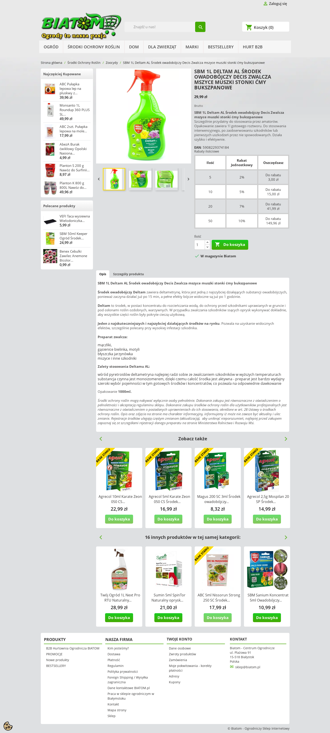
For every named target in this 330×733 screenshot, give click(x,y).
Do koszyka (230, 244)
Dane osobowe (180, 648)
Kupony (174, 682)
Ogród (51, 46)
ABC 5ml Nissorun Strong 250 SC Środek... (219, 598)
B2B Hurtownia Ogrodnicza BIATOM (72, 648)
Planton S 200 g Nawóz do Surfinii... (75, 167)
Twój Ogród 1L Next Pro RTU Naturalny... (120, 598)
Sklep (112, 716)
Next (284, 437)
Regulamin (116, 666)
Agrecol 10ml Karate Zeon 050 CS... (120, 499)
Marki (192, 46)
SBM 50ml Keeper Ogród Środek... (73, 235)
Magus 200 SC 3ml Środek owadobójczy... (218, 499)
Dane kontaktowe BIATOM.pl (129, 688)
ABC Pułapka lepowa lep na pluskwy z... (70, 88)
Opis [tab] (102, 274)
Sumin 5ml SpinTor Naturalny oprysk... (168, 598)
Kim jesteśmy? (118, 648)
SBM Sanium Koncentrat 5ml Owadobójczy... (268, 598)
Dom (134, 46)
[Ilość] (199, 245)
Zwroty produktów (182, 654)
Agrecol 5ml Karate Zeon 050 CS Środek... (169, 499)
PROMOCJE (54, 654)
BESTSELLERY (221, 46)
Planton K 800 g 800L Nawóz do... (73, 185)
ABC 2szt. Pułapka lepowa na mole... (73, 128)
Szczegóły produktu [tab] (128, 274)
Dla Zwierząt (162, 46)
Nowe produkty (57, 660)
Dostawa (114, 654)
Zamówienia (178, 660)
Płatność (114, 660)
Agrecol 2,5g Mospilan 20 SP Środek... (268, 499)
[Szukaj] (165, 27)
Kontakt (113, 704)
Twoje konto (179, 639)
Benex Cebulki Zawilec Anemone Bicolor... (73, 255)
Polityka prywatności (123, 671)
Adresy (174, 676)
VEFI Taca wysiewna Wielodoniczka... (75, 218)
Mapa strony (117, 710)
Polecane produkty (59, 206)
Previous (99, 437)
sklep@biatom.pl (247, 667)
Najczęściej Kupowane (62, 74)
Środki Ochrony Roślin (94, 46)
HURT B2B (253, 46)
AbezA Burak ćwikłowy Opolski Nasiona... (73, 148)
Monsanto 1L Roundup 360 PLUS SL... (75, 109)
